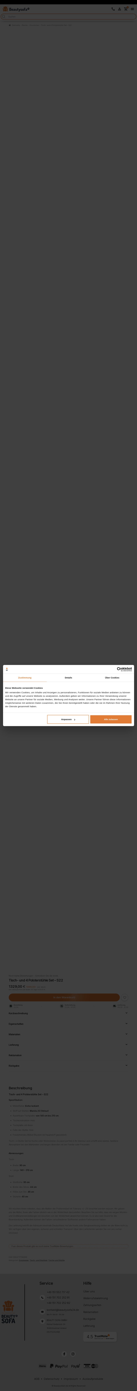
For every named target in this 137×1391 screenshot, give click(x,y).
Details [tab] (68, 677)
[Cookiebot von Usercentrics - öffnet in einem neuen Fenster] (119, 669)
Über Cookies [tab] (112, 677)
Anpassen (68, 719)
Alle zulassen (111, 719)
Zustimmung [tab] (24, 677)
